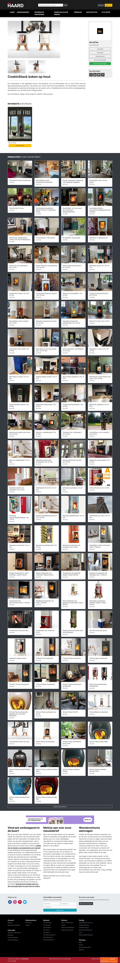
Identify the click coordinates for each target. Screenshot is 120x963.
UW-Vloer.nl (46, 932)
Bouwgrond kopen (84, 925)
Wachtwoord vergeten (14, 925)
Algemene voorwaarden (14, 932)
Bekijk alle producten (60, 806)
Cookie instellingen (13, 940)
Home (12, 12)
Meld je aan (59, 910)
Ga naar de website (100, 60)
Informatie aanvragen (39, 13)
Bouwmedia (25, 959)
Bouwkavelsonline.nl (48, 939)
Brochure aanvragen (86, 903)
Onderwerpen (23, 12)
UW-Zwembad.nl (48, 937)
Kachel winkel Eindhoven (67, 927)
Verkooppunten (100, 56)
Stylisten (106, 12)
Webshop (78, 12)
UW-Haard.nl (47, 925)
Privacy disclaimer (13, 937)
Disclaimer (11, 935)
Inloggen (10, 922)
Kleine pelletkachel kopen (86, 935)
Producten (100, 52)
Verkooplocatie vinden (61, 13)
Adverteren (29, 922)
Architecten (91, 12)
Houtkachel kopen (84, 927)
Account (100, 5)
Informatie (100, 49)
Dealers (81, 945)
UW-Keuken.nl (47, 927)
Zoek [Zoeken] (65, 5)
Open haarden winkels (85, 947)
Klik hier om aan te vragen (109, 960)
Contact (28, 925)
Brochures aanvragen (100, 63)
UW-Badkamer (47, 922)
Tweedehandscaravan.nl (85, 922)
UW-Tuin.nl (46, 930)
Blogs (80, 942)
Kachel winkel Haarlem (67, 930)
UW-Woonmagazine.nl (49, 935)
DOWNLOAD (20, 145)
